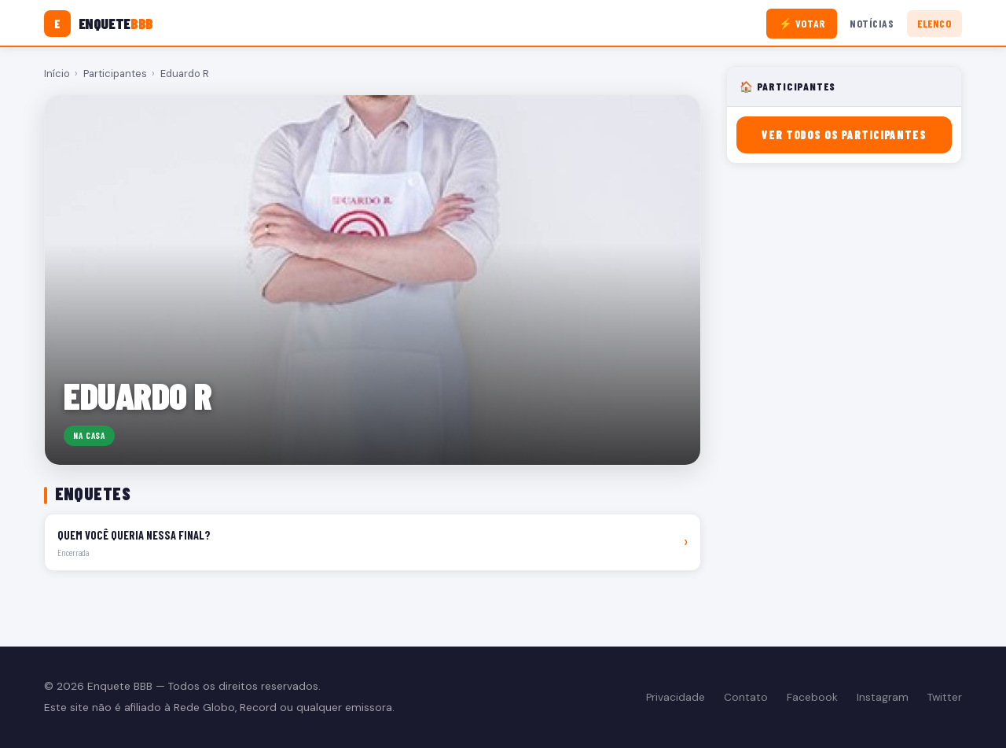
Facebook (812, 697)
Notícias (872, 23)
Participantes (115, 73)
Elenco (934, 23)
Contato (746, 697)
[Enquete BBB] (98, 23)
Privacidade (675, 697)
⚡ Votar (802, 23)
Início (57, 73)
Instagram (883, 697)
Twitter (944, 697)
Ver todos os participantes (844, 135)
